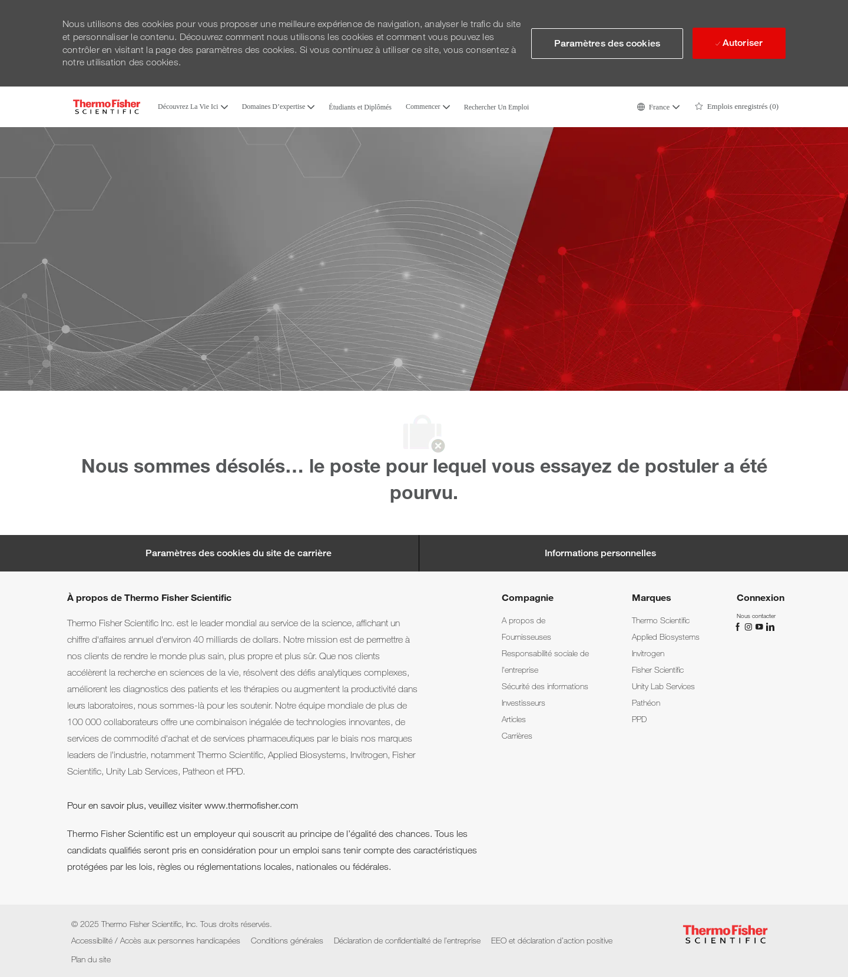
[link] (523, 620)
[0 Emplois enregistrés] (737, 106)
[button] (658, 107)
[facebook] (739, 625)
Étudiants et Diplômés (360, 107)
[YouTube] (760, 625)
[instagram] (749, 625)
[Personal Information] (600, 553)
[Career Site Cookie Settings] (238, 553)
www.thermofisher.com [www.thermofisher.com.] (251, 805)
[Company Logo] (106, 106)
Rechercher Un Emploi (496, 107)
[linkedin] (770, 625)
